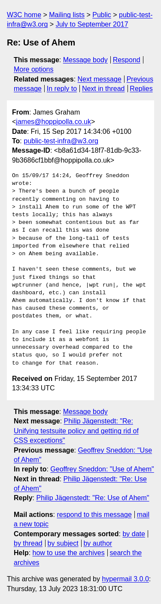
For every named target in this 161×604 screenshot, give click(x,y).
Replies (141, 88)
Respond (126, 59)
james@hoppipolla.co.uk (53, 121)
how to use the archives (69, 552)
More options (34, 69)
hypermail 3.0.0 (125, 579)
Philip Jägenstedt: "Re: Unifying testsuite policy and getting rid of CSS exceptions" (76, 430)
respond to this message (94, 514)
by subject (63, 543)
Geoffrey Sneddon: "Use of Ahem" (102, 469)
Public (101, 14)
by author (97, 543)
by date (133, 534)
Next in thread (103, 88)
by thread (28, 543)
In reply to (62, 88)
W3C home (24, 14)
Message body (85, 59)
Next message (100, 79)
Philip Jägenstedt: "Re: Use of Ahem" (92, 497)
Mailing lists (67, 14)
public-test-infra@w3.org (61, 141)
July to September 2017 (92, 24)
